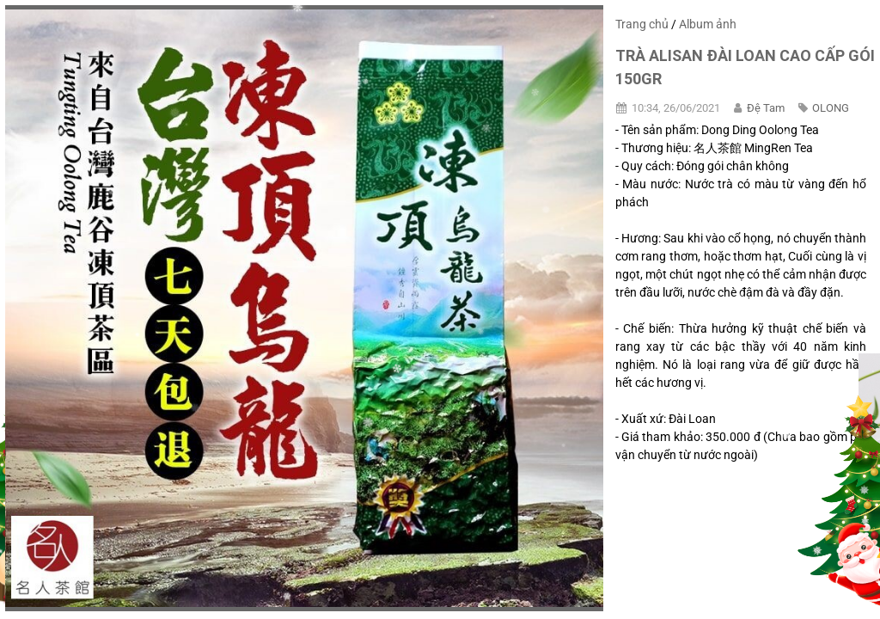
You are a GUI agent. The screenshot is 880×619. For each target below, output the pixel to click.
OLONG (830, 107)
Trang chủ (642, 24)
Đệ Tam (766, 107)
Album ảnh (707, 24)
